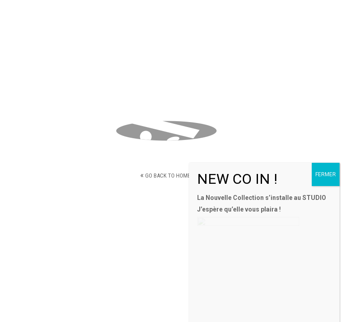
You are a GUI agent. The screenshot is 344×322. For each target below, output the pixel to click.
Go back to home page (172, 174)
